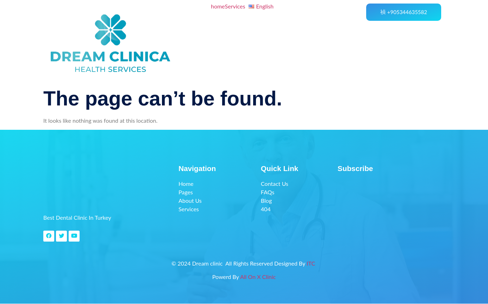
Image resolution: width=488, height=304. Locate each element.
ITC (312, 263)
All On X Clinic (258, 277)
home (218, 6)
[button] (237, 6)
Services (235, 6)
